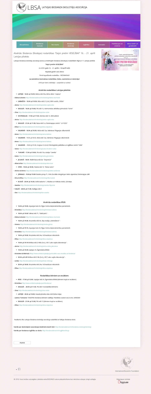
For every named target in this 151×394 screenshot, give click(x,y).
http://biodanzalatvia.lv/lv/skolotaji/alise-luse (38, 163)
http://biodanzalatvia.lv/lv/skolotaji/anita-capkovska (37, 105)
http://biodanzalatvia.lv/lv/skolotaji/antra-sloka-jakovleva (39, 246)
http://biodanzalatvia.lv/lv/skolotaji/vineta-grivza (36, 224)
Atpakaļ (22, 343)
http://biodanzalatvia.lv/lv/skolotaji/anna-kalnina (35, 134)
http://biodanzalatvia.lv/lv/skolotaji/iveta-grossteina (36, 156)
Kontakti (101, 45)
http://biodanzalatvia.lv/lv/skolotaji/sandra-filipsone (38, 185)
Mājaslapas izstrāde (123, 379)
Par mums (55, 45)
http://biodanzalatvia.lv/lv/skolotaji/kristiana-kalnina (39, 210)
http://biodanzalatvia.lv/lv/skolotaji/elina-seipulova (35, 127)
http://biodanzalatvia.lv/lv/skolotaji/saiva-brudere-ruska (37, 149)
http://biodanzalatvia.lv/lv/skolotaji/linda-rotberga (36, 261)
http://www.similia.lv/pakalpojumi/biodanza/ (37, 283)
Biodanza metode (39, 45)
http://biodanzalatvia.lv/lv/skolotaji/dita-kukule (39, 178)
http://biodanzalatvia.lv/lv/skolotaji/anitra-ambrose (43, 171)
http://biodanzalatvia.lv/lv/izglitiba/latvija (55, 331)
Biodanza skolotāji (70, 45)
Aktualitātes (24, 45)
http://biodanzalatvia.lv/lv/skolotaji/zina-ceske (34, 112)
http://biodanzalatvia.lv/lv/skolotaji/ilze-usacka (33, 193)
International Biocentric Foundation (127, 371)
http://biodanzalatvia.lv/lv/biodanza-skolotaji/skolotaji (73, 327)
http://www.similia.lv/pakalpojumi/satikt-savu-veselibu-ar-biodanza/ (52, 253)
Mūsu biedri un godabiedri (132, 45)
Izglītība (86, 45)
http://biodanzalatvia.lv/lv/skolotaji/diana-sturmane (43, 98)
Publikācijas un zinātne (117, 45)
